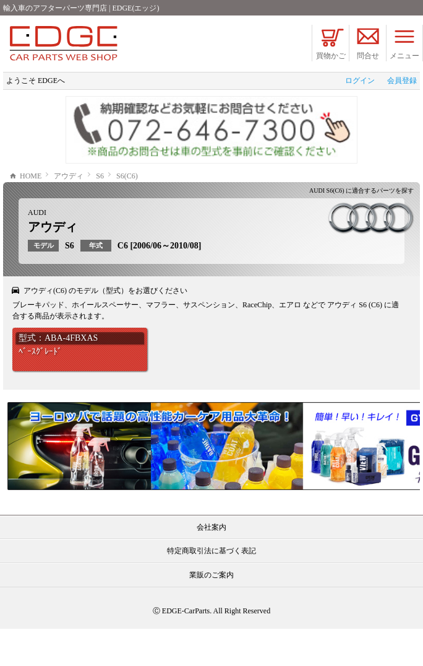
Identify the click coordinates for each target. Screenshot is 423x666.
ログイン (360, 80)
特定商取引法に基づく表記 (211, 588)
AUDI (37, 249)
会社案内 (211, 564)
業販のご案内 (211, 612)
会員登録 (402, 80)
